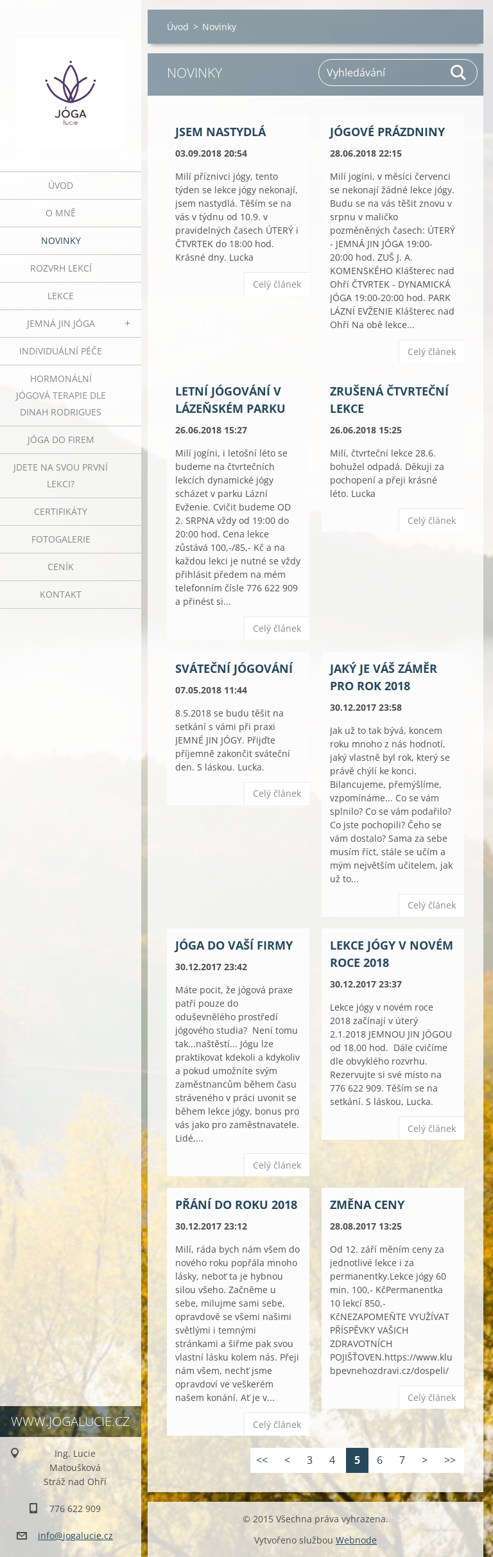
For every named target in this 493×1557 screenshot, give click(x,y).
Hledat (459, 72)
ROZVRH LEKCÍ (61, 268)
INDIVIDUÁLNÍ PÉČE (60, 351)
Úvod (60, 185)
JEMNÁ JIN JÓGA (61, 323)
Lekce (61, 296)
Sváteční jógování (234, 668)
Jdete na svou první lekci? (60, 475)
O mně (61, 213)
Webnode (356, 1540)
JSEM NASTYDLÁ (220, 131)
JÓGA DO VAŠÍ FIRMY (234, 945)
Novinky (61, 240)
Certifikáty (60, 511)
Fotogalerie (61, 539)
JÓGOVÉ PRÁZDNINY (387, 131)
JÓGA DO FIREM (61, 439)
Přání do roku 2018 (236, 1204)
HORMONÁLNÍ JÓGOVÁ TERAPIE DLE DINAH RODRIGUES (61, 395)
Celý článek (277, 284)
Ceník (61, 567)
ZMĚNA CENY (367, 1204)
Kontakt (61, 594)
